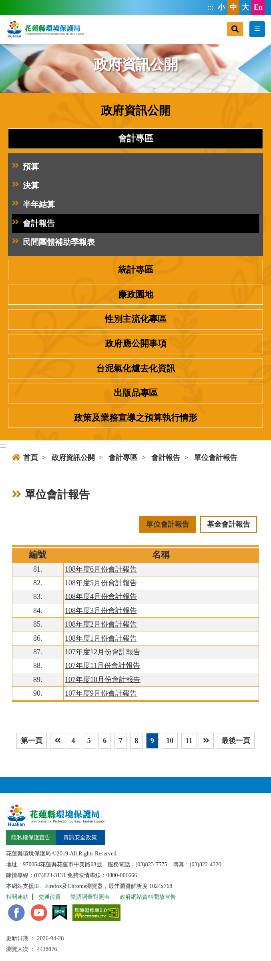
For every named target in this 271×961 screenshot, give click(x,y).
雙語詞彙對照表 (90, 897)
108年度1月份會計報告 (101, 638)
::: (210, 7)
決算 (25, 185)
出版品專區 (136, 393)
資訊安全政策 (80, 837)
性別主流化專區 (136, 319)
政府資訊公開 (73, 458)
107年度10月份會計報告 (103, 680)
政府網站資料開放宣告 (148, 897)
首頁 (25, 458)
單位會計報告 (215, 458)
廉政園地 (135, 294)
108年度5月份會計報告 (101, 583)
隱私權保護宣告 (30, 837)
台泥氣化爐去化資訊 (135, 368)
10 (169, 741)
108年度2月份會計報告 (101, 624)
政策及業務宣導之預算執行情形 (135, 418)
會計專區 (135, 138)
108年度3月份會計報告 (101, 611)
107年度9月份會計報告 (101, 693)
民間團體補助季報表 (53, 242)
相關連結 (17, 897)
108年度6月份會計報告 (101, 569)
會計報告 (33, 223)
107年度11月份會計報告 (102, 666)
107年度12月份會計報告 (103, 652)
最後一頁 (235, 741)
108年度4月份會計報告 (101, 596)
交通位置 (49, 897)
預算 (25, 166)
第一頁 (31, 741)
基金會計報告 (228, 524)
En (258, 7)
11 (189, 741)
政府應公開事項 (136, 343)
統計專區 (135, 270)
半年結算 (33, 204)
